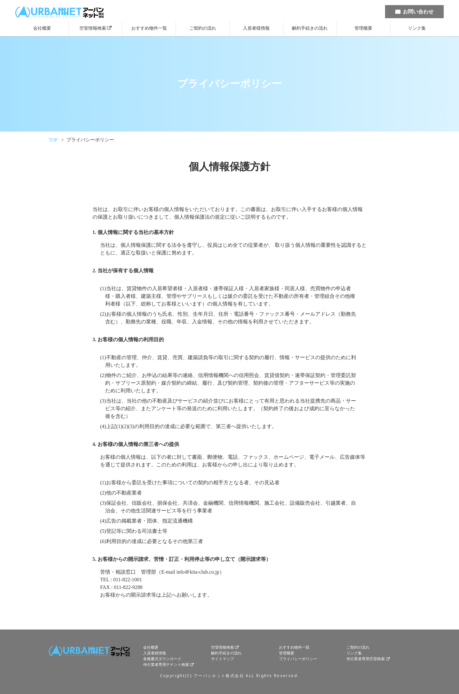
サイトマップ (222, 659)
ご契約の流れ (202, 28)
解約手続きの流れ (310, 28)
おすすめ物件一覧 (149, 28)
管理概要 (363, 28)
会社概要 (42, 28)
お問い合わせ (418, 11)
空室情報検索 (92, 28)
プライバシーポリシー (298, 659)
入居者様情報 (256, 28)
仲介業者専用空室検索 (365, 659)
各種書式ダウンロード (162, 659)
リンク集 (417, 28)
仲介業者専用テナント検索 (166, 665)
